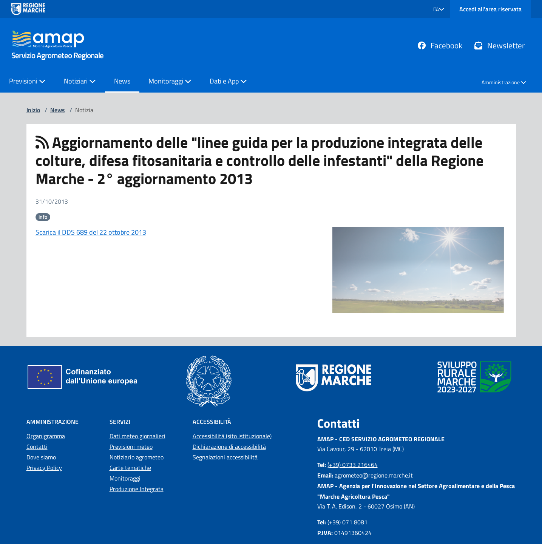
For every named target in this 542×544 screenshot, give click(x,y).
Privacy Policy (44, 467)
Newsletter (499, 45)
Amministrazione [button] (504, 82)
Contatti (37, 446)
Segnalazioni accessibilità (225, 457)
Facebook (440, 45)
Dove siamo (41, 457)
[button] (438, 9)
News (122, 81)
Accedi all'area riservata (490, 9)
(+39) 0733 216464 (352, 464)
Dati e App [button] (228, 81)
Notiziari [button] (80, 81)
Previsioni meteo (131, 446)
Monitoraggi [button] (169, 81)
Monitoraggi (125, 478)
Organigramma (45, 435)
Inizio (33, 109)
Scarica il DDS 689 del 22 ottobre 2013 (91, 232)
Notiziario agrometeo (137, 457)
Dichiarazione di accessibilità (229, 446)
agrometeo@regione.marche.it (374, 475)
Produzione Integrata (137, 488)
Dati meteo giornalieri (137, 435)
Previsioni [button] (27, 81)
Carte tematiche (130, 467)
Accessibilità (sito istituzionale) (232, 435)
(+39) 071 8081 (347, 522)
